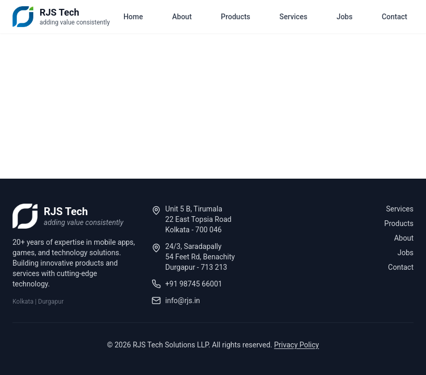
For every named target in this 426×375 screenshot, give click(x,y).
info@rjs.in (182, 300)
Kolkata (22, 301)
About (182, 16)
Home (133, 16)
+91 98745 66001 (193, 284)
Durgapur (51, 301)
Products (235, 16)
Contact (394, 16)
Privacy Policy (296, 345)
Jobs (344, 16)
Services (294, 16)
